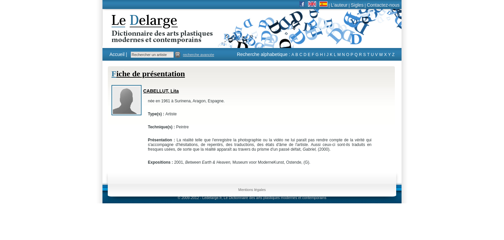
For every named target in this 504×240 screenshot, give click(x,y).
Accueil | (118, 54)
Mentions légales (252, 190)
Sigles (357, 5)
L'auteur (339, 5)
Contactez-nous (383, 5)
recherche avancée (198, 55)
